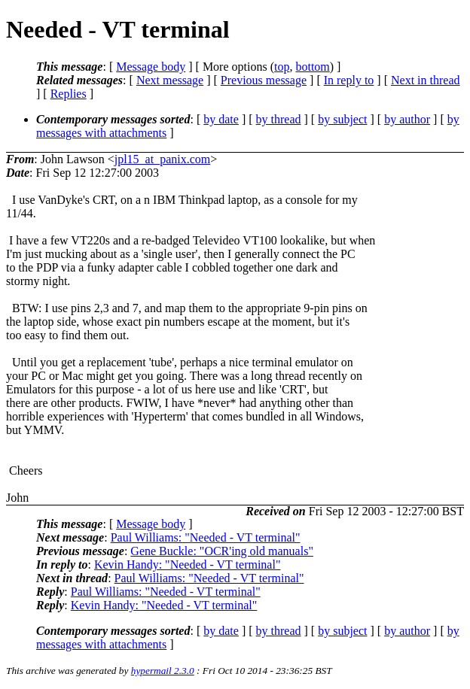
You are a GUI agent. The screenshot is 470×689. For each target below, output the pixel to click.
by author (407, 119)
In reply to (349, 80)
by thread (278, 119)
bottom (312, 66)
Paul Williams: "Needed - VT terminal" (206, 537)
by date (221, 119)
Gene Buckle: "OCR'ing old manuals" (221, 551)
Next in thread (425, 80)
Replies (68, 93)
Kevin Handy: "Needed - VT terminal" (187, 564)
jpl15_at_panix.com (162, 159)
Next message (169, 80)
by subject (342, 119)
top (281, 66)
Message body (150, 66)
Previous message (264, 80)
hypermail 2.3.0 (162, 670)
